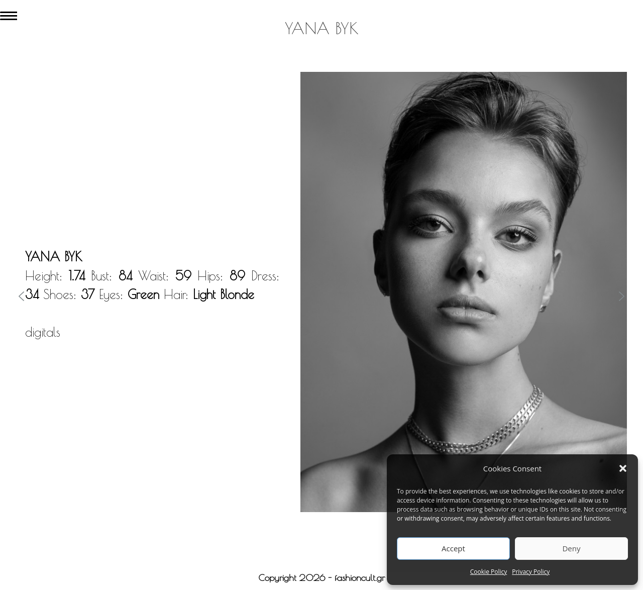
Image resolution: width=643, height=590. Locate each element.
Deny (571, 548)
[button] (623, 468)
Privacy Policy (531, 571)
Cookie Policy (488, 571)
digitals (42, 332)
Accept (453, 548)
